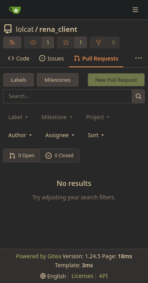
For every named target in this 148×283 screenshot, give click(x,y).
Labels (18, 79)
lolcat (25, 29)
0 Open (22, 155)
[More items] (138, 58)
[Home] (15, 10)
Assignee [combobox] (60, 135)
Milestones (58, 79)
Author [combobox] (20, 135)
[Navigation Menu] (136, 9)
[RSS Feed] (12, 42)
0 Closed (59, 155)
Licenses (82, 275)
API (103, 275)
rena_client (58, 29)
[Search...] (138, 96)
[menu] (97, 135)
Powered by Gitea (38, 256)
